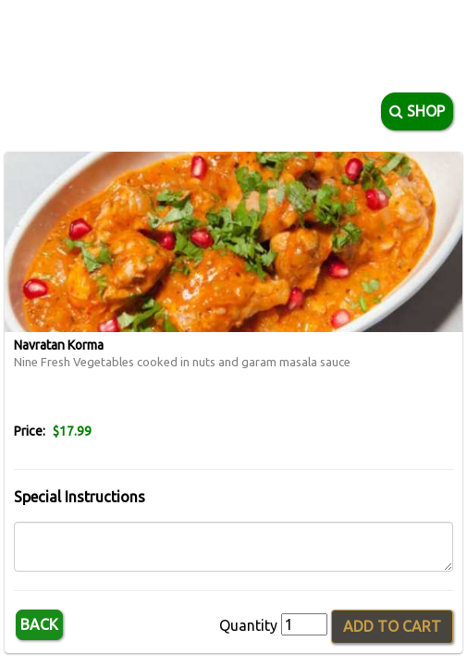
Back (39, 624)
